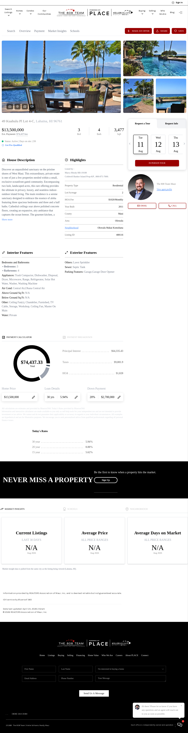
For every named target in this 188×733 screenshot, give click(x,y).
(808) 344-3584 (19, 710)
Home (42, 652)
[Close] (181, 706)
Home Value (93, 652)
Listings (50, 652)
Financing (80, 652)
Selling (146, 11)
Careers (119, 652)
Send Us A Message (94, 690)
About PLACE (132, 652)
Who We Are (160, 11)
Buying (133, 11)
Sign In (177, 2)
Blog (172, 11)
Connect (145, 652)
